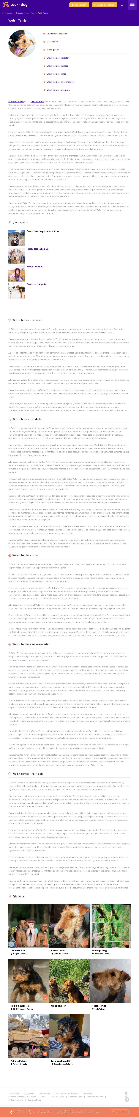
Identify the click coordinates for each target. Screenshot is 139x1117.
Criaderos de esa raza (57, 34)
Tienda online (13, 1094)
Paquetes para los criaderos (67, 1094)
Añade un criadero (104, 5)
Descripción (52, 42)
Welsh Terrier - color (56, 74)
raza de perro (37, 101)
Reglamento (29, 1094)
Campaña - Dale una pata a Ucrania (22, 1097)
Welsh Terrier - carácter (58, 58)
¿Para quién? (53, 50)
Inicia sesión (79, 5)
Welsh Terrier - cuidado (57, 66)
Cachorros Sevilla (57, 1097)
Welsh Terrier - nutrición (58, 90)
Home (43, 1097)
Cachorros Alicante (15, 1100)
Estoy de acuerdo (119, 1112)
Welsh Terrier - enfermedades (61, 82)
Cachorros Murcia (34, 1100)
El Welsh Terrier (16, 101)
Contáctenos (88, 1094)
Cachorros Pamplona (95, 1097)
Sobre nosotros (45, 1094)
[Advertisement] (69, 308)
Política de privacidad (97, 1113)
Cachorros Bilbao (75, 1097)
